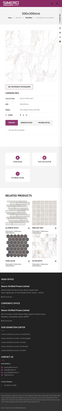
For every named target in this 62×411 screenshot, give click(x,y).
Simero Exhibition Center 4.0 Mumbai (14, 346)
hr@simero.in (9, 375)
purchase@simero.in (11, 372)
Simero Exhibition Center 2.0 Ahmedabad (16, 338)
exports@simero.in (11, 367)
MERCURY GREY (37, 228)
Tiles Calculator (44, 162)
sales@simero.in (10, 370)
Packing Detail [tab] (44, 123)
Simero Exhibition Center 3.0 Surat (13, 342)
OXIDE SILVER (10, 261)
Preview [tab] (11, 123)
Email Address (5, 363)
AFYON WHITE (37, 261)
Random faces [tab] (26, 123)
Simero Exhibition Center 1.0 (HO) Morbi (15, 334)
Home (10, 18)
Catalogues (17, 162)
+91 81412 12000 (9, 385)
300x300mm (28, 18)
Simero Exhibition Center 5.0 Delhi (13, 350)
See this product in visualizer (19, 87)
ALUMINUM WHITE (12, 228)
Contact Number (6, 381)
